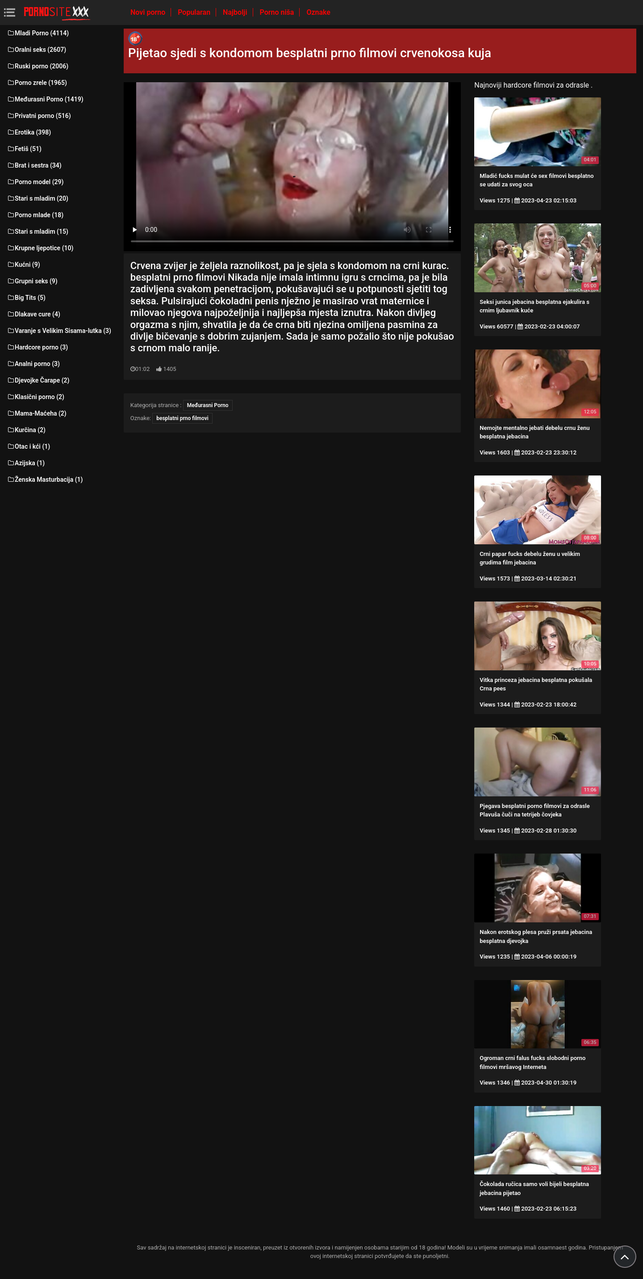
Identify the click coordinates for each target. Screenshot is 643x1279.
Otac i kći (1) (28, 446)
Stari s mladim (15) (37, 231)
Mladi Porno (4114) (38, 33)
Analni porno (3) (33, 363)
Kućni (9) (23, 264)
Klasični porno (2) (35, 396)
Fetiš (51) (24, 148)
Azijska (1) (26, 463)
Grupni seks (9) (32, 281)
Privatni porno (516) (39, 115)
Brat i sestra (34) (34, 165)
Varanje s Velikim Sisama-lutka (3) (59, 330)
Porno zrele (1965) (37, 82)
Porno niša (278, 12)
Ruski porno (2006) (37, 66)
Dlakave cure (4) (33, 314)
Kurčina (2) (26, 429)
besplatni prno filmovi (182, 418)
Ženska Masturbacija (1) (45, 479)
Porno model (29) (35, 181)
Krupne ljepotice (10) (40, 248)
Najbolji (236, 12)
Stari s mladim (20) (37, 198)
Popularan (195, 12)
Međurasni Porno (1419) (45, 99)
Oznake (318, 12)
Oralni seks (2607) (36, 49)
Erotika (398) (29, 132)
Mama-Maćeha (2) (37, 413)
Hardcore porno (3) (37, 347)
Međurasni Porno (208, 405)
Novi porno (148, 12)
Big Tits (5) (26, 297)
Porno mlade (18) (35, 215)
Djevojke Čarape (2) (38, 380)
